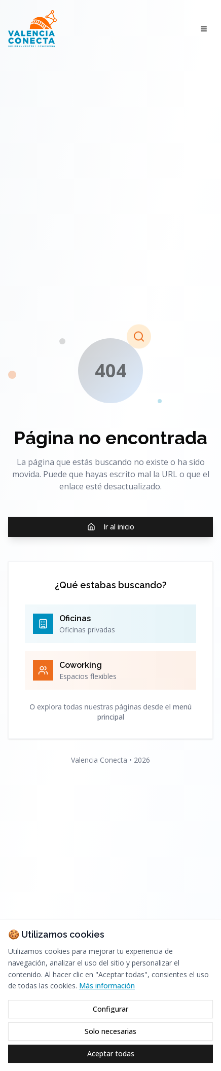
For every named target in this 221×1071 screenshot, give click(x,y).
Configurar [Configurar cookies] (110, 1009)
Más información (107, 985)
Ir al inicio (110, 526)
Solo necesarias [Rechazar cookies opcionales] (110, 1031)
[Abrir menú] (204, 29)
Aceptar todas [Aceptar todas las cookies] (110, 1053)
